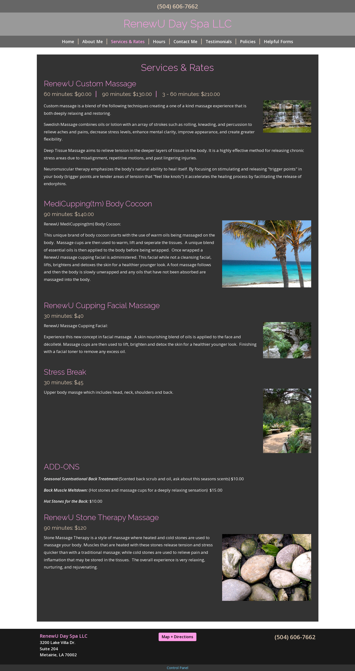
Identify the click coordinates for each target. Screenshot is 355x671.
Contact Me (188, 41)
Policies (250, 41)
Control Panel (177, 667)
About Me (94, 41)
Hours (161, 41)
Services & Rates (130, 41)
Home (70, 41)
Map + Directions (177, 636)
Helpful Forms (278, 41)
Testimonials (221, 41)
